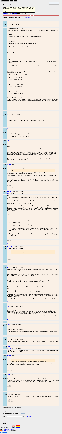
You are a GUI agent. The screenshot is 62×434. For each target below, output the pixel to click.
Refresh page (27, 17)
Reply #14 (9, 394)
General (15, 13)
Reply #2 (8, 131)
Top (7, 109)
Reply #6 (8, 248)
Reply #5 (8, 193)
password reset (8, 9)
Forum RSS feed (5, 430)
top (58, 419)
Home (2, 0)
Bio (15, 337)
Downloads (7, 0)
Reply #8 (8, 306)
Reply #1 (8, 114)
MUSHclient (11, 13)
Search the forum (29, 416)
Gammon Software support (10, 429)
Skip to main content (5, 2)
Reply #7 (8, 267)
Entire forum (5, 13)
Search (11, 0)
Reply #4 (8, 166)
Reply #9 (8, 324)
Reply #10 (9, 339)
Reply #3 (8, 142)
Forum (15, 0)
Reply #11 (9, 348)
